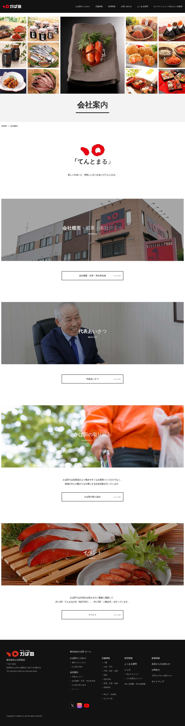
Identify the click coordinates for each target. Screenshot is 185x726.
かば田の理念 (77, 667)
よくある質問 (142, 6)
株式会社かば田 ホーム (80, 652)
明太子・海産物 (110, 694)
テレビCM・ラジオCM (134, 684)
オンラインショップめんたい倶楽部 (168, 6)
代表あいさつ (92, 379)
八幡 (105, 662)
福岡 (105, 675)
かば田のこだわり (83, 6)
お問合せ (156, 670)
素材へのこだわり (79, 662)
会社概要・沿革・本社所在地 (92, 276)
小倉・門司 (108, 667)
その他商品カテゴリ (134, 678)
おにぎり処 (108, 698)
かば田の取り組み (92, 497)
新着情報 (156, 658)
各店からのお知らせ (161, 664)
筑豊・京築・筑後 (111, 683)
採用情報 (111, 6)
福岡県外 (107, 687)
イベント (92, 615)
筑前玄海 (107, 679)
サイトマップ (158, 681)
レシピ (127, 670)
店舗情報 (99, 6)
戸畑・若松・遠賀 (111, 671)
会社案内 (74, 672)
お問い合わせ (126, 6)
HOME (4, 126)
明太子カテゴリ (132, 674)
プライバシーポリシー (162, 676)
